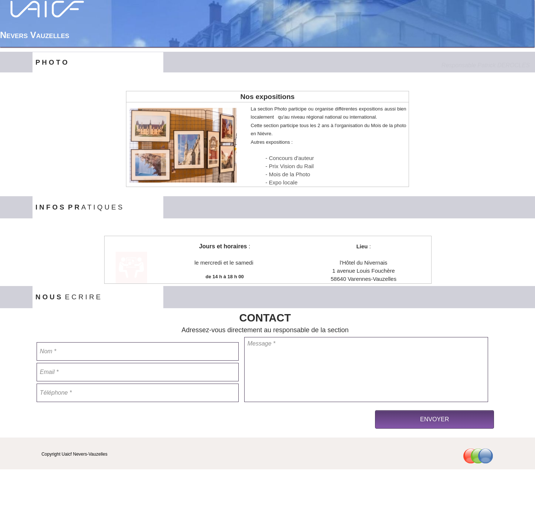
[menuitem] (348, 35)
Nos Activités (401, 35)
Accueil (348, 35)
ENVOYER (434, 419)
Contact (458, 35)
